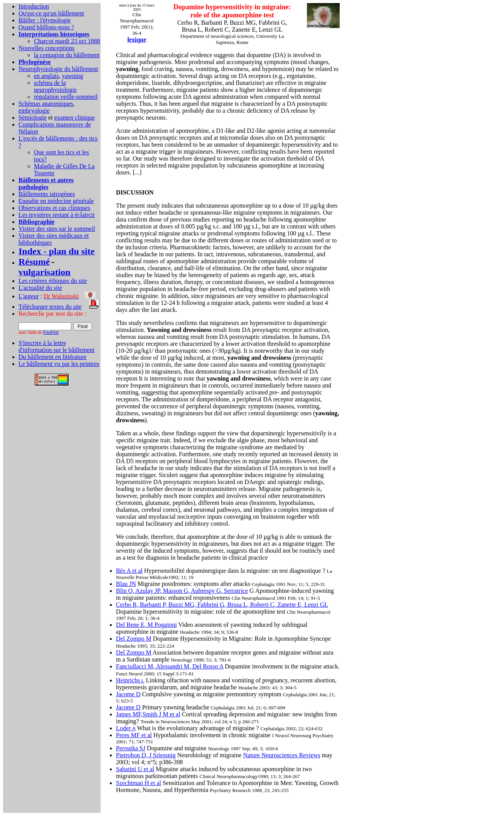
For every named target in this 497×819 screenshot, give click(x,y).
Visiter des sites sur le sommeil (57, 228)
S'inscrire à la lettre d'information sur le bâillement (56, 346)
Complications (37, 124)
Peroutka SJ (130, 748)
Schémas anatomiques (46, 103)
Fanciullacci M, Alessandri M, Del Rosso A (169, 666)
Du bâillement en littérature (52, 357)
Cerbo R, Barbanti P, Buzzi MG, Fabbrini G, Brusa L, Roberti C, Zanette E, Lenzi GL (222, 604)
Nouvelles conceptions (46, 48)
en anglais (46, 76)
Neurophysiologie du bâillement (58, 69)
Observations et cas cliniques (54, 208)
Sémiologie (33, 117)
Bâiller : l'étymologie (45, 20)
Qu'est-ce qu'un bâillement (51, 13)
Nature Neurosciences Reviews (281, 755)
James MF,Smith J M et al (148, 714)
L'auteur (29, 296)
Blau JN (126, 583)
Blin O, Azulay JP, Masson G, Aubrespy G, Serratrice (182, 590)
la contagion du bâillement (66, 55)
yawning (72, 76)
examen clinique (74, 117)
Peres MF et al (134, 735)
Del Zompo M (134, 638)
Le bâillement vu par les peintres (59, 363)
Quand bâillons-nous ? (46, 27)
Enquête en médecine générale (56, 201)
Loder (126, 728)
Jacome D (128, 694)
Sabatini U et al (135, 769)
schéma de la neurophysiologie (55, 86)
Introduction (34, 6)
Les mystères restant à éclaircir (57, 215)
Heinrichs (130, 680)
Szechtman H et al (138, 783)
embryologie (34, 110)
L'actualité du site (40, 287)
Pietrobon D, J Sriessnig (146, 755)
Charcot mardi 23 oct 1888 (67, 41)
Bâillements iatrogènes (47, 194)
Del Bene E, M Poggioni (146, 624)
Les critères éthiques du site (53, 281)
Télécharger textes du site (50, 306)
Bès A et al (129, 570)
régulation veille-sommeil (66, 96)
